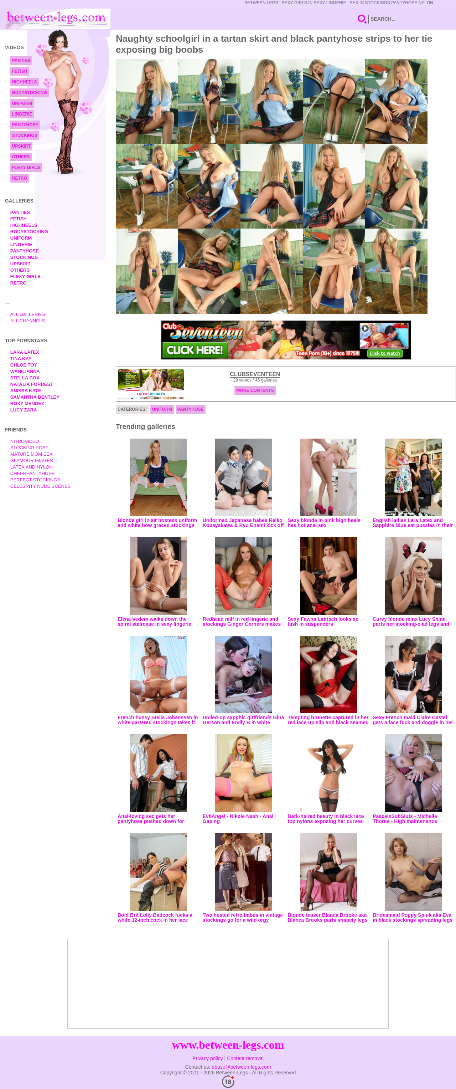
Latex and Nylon (31, 467)
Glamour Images (31, 460)
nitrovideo (24, 441)
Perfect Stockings (35, 479)
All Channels (27, 320)
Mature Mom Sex (31, 454)
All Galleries (28, 314)
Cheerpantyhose (32, 473)
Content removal (245, 1058)
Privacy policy (207, 1058)
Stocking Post (29, 447)
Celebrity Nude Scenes (40, 486)
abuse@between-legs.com (241, 1067)
